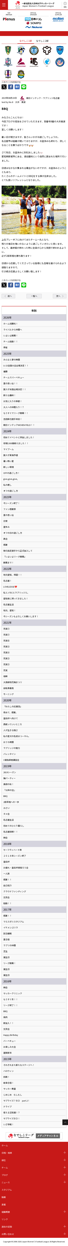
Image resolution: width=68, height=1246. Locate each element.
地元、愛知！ (9, 610)
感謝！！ (7, 879)
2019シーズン (9, 772)
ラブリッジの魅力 (11, 748)
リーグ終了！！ (10, 1005)
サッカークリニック (12, 993)
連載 (4, 1204)
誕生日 (6, 957)
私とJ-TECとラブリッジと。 (16, 592)
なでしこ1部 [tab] (25, 40)
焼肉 (5, 1017)
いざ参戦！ (8, 1124)
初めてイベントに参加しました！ (18, 437)
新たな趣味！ (9, 395)
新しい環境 (8, 467)
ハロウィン (8, 1071)
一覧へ (34, 296)
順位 (4, 1160)
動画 (4, 1197)
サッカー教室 (9, 1089)
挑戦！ (6, 1077)
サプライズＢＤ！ (11, 1118)
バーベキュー (9, 1041)
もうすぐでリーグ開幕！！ (15, 413)
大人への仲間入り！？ (13, 407)
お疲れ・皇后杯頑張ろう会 (15, 867)
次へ (58, 296)
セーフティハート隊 (12, 850)
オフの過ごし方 (10, 491)
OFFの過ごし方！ (11, 473)
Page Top (65, 1122)
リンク (5, 1219)
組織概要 (6, 1211)
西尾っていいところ (12, 724)
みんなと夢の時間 (11, 359)
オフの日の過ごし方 (12, 533)
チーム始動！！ (10, 341)
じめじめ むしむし (12, 1094)
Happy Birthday (10, 1035)
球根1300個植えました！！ (16, 443)
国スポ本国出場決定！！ (14, 389)
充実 (5, 670)
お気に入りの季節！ (12, 401)
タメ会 (6, 814)
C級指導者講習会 (11, 760)
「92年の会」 (9, 790)
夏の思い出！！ (10, 383)
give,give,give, (10, 479)
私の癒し (7, 485)
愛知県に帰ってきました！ (15, 598)
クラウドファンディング (14, 891)
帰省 (5, 347)
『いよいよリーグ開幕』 (14, 556)
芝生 (5, 951)
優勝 (5, 371)
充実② (6, 664)
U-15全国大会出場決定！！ (16, 365)
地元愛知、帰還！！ (12, 575)
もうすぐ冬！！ (10, 999)
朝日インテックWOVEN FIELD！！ (19, 425)
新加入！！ (8, 1023)
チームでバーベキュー (13, 377)
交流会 (6, 897)
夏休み (6, 527)
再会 (5, 539)
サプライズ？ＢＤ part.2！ (16, 1100)
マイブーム (8, 449)
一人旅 (6, 873)
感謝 (5, 545)
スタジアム (7, 1189)
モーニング (8, 694)
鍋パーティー (9, 778)
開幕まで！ (8, 562)
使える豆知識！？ (11, 1112)
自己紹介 (7, 885)
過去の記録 (7, 1226)
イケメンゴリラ (10, 927)
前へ (10, 296)
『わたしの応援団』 (12, 706)
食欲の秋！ (8, 784)
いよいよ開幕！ (10, 335)
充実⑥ (6, 640)
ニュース (6, 1182)
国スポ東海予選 (10, 455)
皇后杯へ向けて (10, 718)
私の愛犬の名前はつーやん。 (16, 736)
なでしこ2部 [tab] (42, 40)
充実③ (6, 658)
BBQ (5, 796)
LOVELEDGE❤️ (10, 586)
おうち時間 (8, 742)
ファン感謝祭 (9, 509)
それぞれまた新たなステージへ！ (18, 1065)
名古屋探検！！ (10, 831)
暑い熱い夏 (8, 461)
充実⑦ (6, 628)
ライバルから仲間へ (12, 329)
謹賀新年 (7, 1053)
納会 (5, 837)
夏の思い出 (8, 515)
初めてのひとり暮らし (13, 826)
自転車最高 (8, 688)
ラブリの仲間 (9, 945)
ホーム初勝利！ (10, 323)
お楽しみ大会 (9, 1047)
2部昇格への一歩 (11, 802)
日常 (5, 521)
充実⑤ (6, 646)
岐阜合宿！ (8, 1083)
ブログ (5, 1174)
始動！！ (7, 903)
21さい (6, 808)
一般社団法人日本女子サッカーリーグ (34, 5)
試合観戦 (7, 933)
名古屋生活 (8, 604)
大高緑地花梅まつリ (12, 682)
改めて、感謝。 (10, 712)
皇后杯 (6, 861)
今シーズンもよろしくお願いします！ (20, 616)
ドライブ (7, 1106)
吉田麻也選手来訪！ (12, 419)
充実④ (6, 652)
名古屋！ (7, 580)
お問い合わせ (8, 1234)
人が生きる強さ (10, 730)
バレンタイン (9, 754)
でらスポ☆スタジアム (13, 921)
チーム (5, 1167)
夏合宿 (6, 939)
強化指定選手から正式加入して (17, 550)
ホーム (5, 1145)
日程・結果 (7, 1152)
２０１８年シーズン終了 (14, 856)
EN (65, 6)
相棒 (5, 676)
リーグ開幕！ (9, 963)
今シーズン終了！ (11, 503)
